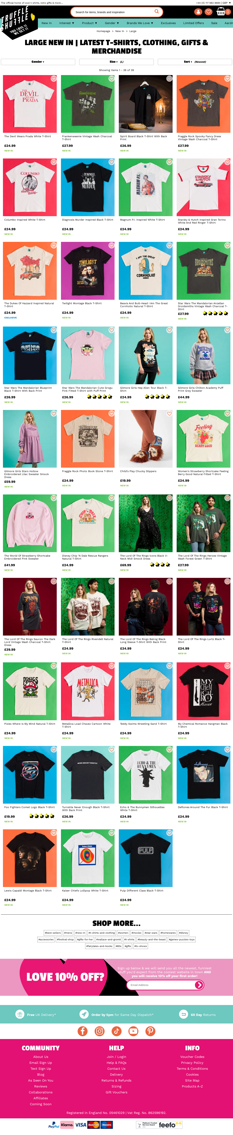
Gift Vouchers (116, 1092)
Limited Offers (193, 23)
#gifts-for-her (85, 939)
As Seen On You (40, 1080)
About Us (40, 1056)
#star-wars (151, 932)
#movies (136, 932)
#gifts (128, 946)
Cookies (192, 1074)
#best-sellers (53, 932)
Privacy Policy (192, 1062)
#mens (68, 932)
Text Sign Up (40, 1068)
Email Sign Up (40, 1062)
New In (47, 23)
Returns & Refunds (116, 1080)
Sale (214, 23)
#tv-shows (140, 946)
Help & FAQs (116, 1062)
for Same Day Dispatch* (116, 1015)
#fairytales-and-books (99, 946)
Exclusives (168, 23)
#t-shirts (129, 939)
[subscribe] (199, 985)
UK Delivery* (35, 1015)
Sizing (116, 1086)
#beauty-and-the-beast (152, 939)
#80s (118, 946)
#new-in (80, 932)
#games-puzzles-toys (182, 939)
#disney (183, 932)
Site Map (192, 1080)
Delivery (116, 1074)
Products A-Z (192, 1086)
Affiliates (40, 1098)
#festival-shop (65, 939)
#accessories (46, 939)
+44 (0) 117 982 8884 (208, 2)
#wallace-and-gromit (108, 939)
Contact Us (116, 1068)
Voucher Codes (192, 1056)
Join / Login (116, 1056)
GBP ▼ (226, 2)
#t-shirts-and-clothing (102, 932)
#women (123, 932)
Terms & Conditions (192, 1068)
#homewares (168, 932)
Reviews (40, 1086)
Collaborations (40, 1092)
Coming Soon (41, 1104)
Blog (40, 1074)
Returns (197, 1015)
